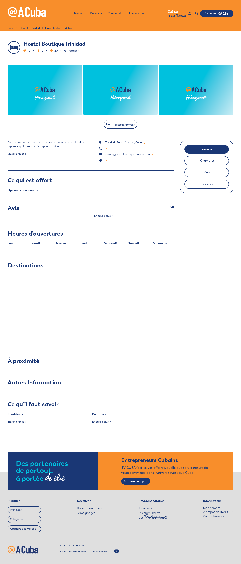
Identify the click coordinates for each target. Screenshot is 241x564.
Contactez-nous (214, 516)
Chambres (207, 160)
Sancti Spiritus (16, 28)
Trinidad (35, 28)
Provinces (16, 509)
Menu (207, 172)
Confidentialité (99, 551)
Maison (68, 28)
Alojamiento (52, 28)
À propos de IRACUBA (218, 512)
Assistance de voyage (23, 528)
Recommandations (90, 508)
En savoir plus (17, 153)
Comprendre (115, 13)
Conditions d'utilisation (73, 551)
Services (207, 184)
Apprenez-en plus (136, 481)
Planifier (79, 13)
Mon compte (211, 508)
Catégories (16, 519)
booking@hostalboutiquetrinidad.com (128, 154)
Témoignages (86, 513)
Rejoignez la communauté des (153, 513)
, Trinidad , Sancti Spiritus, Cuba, (125, 142)
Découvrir (96, 13)
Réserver (207, 149)
